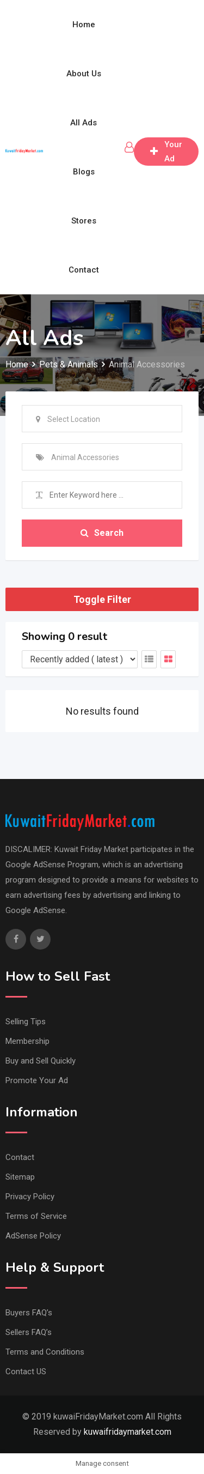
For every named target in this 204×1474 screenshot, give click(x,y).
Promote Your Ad (36, 1080)
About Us (83, 73)
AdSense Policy (33, 1236)
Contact (84, 270)
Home (83, 24)
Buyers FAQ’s (28, 1313)
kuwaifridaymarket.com (127, 1432)
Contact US (25, 1371)
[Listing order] (80, 659)
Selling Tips (25, 1021)
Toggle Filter (102, 599)
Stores (83, 221)
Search (102, 533)
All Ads (83, 123)
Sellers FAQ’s (28, 1332)
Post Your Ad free (166, 151)
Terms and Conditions (44, 1352)
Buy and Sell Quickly (40, 1061)
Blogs (84, 172)
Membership (27, 1041)
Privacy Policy (29, 1196)
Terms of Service (36, 1216)
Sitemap (20, 1177)
